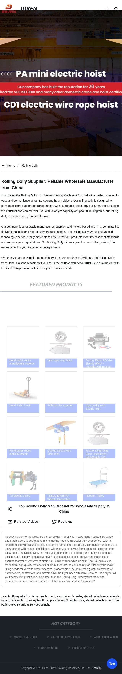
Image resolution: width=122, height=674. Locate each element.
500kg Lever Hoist (25, 636)
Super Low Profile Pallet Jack (65, 600)
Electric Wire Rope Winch (33, 604)
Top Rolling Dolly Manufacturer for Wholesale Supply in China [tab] (58, 508)
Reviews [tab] (62, 522)
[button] (106, 9)
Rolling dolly (30, 165)
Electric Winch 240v (96, 596)
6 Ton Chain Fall (48, 647)
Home (11, 165)
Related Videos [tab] (23, 522)
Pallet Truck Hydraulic (31, 600)
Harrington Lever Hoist (66, 636)
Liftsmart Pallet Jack (42, 596)
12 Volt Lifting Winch (14, 596)
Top (112, 664)
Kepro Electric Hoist (69, 596)
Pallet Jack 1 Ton (83, 647)
